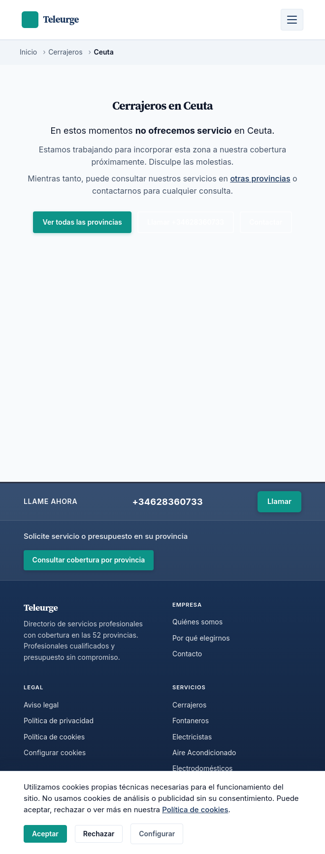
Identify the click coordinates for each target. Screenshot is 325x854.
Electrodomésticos (202, 768)
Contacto (187, 653)
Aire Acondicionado (204, 752)
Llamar (279, 501)
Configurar (157, 833)
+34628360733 (167, 502)
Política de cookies (195, 809)
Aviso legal (41, 705)
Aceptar (45, 833)
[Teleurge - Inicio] (50, 19)
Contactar (265, 222)
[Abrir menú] (292, 19)
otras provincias (260, 178)
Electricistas (192, 737)
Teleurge (41, 607)
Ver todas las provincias (82, 222)
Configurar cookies (55, 752)
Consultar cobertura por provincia (88, 560)
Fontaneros (190, 720)
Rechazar (99, 833)
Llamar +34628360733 (185, 222)
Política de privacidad (59, 720)
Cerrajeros (189, 705)
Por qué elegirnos (201, 638)
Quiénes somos (197, 622)
